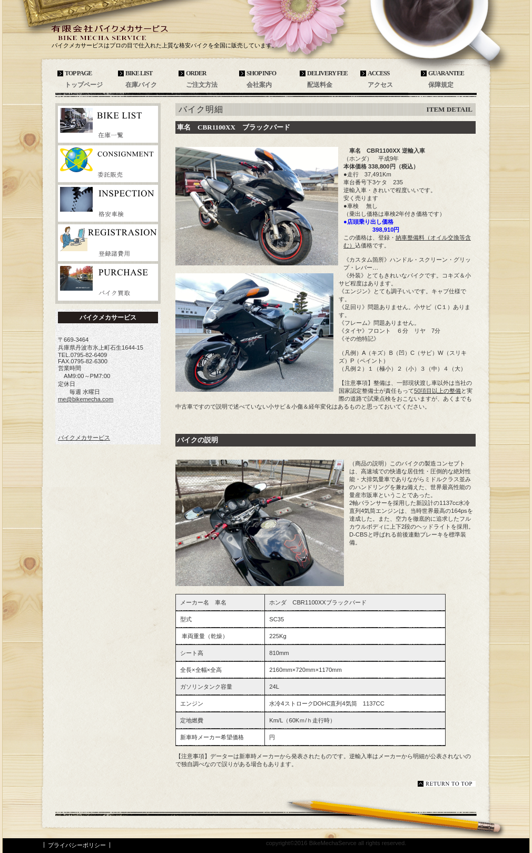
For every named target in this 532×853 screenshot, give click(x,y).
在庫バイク (108, 124)
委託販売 (108, 163)
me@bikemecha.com (85, 399)
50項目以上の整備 (437, 391)
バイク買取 (108, 282)
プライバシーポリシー (77, 845)
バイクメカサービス (129, 32)
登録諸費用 (108, 242)
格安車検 (108, 203)
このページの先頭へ (447, 784)
